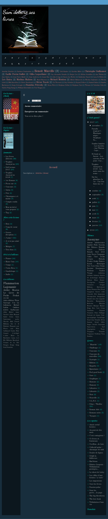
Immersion (101, 294)
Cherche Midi (8, 321)
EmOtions (93, 461)
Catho (89, 257)
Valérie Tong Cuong (8, 88)
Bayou (94, 254)
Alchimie (90, 275)
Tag (7, 213)
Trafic (103, 329)
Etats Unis (10, 262)
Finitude (6, 326)
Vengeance (90, 334)
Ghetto (95, 261)
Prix (7, 193)
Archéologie (94, 278)
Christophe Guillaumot (95, 71)
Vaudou (102, 271)
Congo (8, 265)
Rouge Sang (14, 345)
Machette (90, 301)
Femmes (94, 289)
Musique (96, 306)
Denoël (16, 321)
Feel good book (95, 372)
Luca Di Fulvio (98, 77)
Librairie (93, 391)
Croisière (102, 282)
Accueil (53, 167)
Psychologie (101, 317)
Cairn (17, 317)
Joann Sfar (45, 77)
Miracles (102, 303)
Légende (102, 299)
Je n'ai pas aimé (12, 241)
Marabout (16, 340)
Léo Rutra (7, 80)
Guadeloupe (10, 271)
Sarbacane (14, 310)
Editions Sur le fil (11, 324)
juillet (95, 202)
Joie (97, 299)
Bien (7, 224)
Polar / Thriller (95, 404)
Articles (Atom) (42, 173)
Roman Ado (94, 410)
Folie (96, 245)
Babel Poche (8, 317)
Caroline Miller (77, 71)
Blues (96, 280)
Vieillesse (98, 334)
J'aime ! (9, 238)
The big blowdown (97, 496)
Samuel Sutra (93, 82)
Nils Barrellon (13, 82)
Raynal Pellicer (81, 82)
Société (94, 324)
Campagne (101, 254)
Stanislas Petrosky (34, 85)
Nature (102, 306)
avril (94, 214)
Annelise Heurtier (8, 71)
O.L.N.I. (92, 401)
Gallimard (6, 331)
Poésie (102, 266)
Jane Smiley (6, 77)
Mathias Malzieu (24, 80)
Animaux (96, 275)
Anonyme (93, 239)
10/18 (6, 298)
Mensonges (101, 264)
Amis (89, 254)
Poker (97, 266)
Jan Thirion (99, 74)
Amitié (90, 245)
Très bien (9, 250)
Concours (9, 187)
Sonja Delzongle (17, 85)
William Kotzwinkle (24, 88)
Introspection (91, 296)
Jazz (93, 299)
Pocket (16, 295)
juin (94, 206)
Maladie (90, 252)
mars (94, 218)
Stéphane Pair (77, 85)
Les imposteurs (95, 481)
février (95, 222)
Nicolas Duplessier (91, 80)
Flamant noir (14, 326)
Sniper (89, 324)
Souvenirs (101, 324)
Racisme (90, 268)
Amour (90, 243)
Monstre (90, 306)
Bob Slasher (64, 71)
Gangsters (90, 292)
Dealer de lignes (96, 453)
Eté (88, 247)
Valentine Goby (98, 85)
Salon (8, 190)
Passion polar (94, 487)
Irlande (89, 299)
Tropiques (90, 331)
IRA (95, 294)
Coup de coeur (11, 227)
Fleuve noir (8, 328)
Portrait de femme (93, 315)
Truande (102, 331)
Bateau (89, 280)
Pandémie (90, 310)
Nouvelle (93, 398)
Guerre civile (100, 292)
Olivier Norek (42, 82)
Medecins (90, 303)
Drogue (102, 285)
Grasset (5, 333)
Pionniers (90, 313)
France (8, 259)
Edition (92, 363)
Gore (91, 375)
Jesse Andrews (34, 77)
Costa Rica (10, 268)
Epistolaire (93, 369)
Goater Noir (15, 331)
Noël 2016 (100, 252)
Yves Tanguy (38, 88)
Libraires (93, 388)
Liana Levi (15, 338)
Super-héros (91, 327)
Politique (102, 313)
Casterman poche (11, 319)
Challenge (93, 348)
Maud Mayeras (42, 80)
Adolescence (99, 243)
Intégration (101, 296)
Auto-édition (8, 300)
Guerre (89, 250)
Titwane (87, 85)
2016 (92, 230)
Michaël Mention (58, 80)
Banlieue (102, 278)
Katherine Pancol (84, 77)
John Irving (56, 77)
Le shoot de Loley (96, 472)
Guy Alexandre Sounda (59, 74)
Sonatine (10, 347)
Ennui (89, 289)
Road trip (90, 320)
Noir (91, 395)
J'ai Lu (15, 303)
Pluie (96, 313)
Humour (102, 250)
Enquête (102, 247)
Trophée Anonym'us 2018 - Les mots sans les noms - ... (98, 169)
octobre (95, 191)
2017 (92, 122)
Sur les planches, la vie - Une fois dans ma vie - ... (98, 181)
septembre (96, 195)
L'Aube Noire (9, 335)
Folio (17, 328)
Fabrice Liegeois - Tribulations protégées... (96, 467)
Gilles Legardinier (38, 74)
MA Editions (7, 340)
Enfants (102, 259)
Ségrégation (91, 329)
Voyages (92, 416)
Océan (103, 308)
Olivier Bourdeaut (27, 82)
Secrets (102, 245)
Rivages (5, 345)
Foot (99, 289)
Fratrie (90, 261)
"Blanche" (93, 345)
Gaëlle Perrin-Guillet (15, 74)
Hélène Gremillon (86, 74)
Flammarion (11, 283)
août (94, 199)
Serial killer (100, 322)
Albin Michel (8, 312)
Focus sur (10, 184)
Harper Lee (74, 74)
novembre (96, 126)
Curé (96, 257)
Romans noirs (95, 413)
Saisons (89, 322)
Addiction (101, 273)
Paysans (102, 310)
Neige (89, 308)
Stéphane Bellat (63, 85)
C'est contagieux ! (96, 436)
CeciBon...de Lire (96, 444)
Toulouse (90, 271)
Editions (90, 287)
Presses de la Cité (11, 342)
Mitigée (9, 247)
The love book (95, 499)
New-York (91, 266)
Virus (103, 334)
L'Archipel (15, 333)
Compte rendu (11, 202)
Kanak (89, 264)
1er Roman (10, 180)
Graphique (93, 379)
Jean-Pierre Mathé (19, 77)
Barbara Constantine (24, 71)
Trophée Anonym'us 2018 (10, 175)
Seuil (5, 347)
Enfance (94, 247)
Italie (8, 274)
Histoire (102, 261)
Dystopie (93, 360)
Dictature (90, 285)
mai (94, 210)
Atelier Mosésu (11, 290)
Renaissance (100, 268)
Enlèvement (101, 287)
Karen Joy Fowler (69, 77)
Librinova (7, 305)
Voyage (89, 273)
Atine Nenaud (14, 314)
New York (96, 308)
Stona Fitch (51, 85)
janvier (95, 225)
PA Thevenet (57, 82)
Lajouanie (9, 287)
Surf (103, 327)
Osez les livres (95, 484)
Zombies (89, 336)
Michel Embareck (76, 80)
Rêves (103, 320)
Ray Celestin (68, 82)
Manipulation (100, 301)
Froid (103, 289)
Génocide (90, 294)
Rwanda (97, 320)
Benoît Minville (44, 71)
